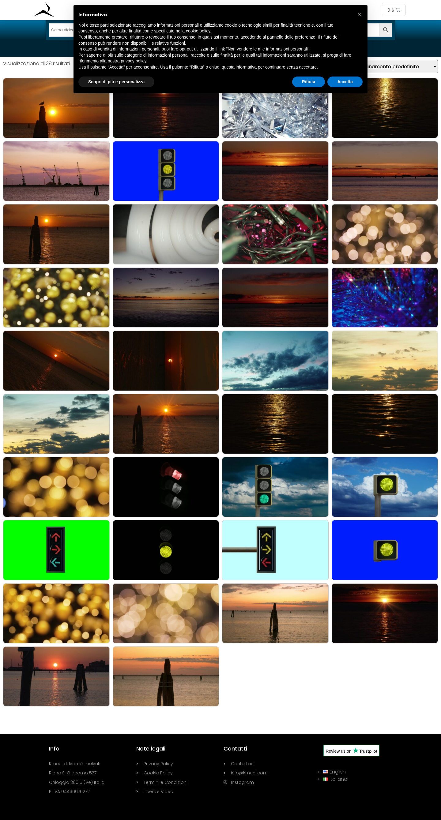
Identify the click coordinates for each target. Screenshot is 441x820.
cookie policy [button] (198, 30)
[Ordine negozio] (395, 66)
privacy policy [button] (133, 60)
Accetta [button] (345, 81)
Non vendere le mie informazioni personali (267, 49)
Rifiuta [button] (308, 81)
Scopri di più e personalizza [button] (116, 81)
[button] (359, 15)
